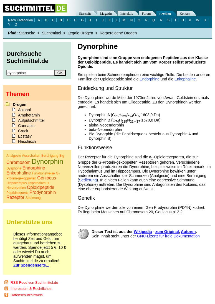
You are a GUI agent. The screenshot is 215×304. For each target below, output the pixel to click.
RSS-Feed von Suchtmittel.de (34, 282)
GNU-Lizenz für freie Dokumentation (168, 236)
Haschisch (27, 141)
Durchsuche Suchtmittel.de (27, 57)
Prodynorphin (42, 192)
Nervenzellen (16, 188)
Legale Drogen (80, 33)
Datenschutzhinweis (27, 295)
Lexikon (165, 14)
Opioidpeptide (40, 187)
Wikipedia (143, 231)
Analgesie (13, 156)
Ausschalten (31, 156)
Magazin (106, 14)
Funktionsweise (43, 173)
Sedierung (88, 180)
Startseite (85, 14)
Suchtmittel (51, 33)
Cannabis (26, 125)
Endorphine (150, 79)
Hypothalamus (38, 183)
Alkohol (24, 110)
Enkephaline (185, 79)
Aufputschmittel (31, 120)
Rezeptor (15, 197)
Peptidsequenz (17, 193)
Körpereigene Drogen (118, 33)
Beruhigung (49, 156)
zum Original (167, 231)
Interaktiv (126, 14)
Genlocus (46, 178)
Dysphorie (13, 168)
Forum (146, 14)
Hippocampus (16, 183)
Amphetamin (29, 115)
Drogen (19, 104)
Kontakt (184, 14)
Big (61, 156)
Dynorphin (47, 161)
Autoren (188, 231)
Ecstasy (25, 136)
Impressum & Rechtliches (31, 289)
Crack (23, 131)
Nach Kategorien (20, 20)
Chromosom (18, 162)
